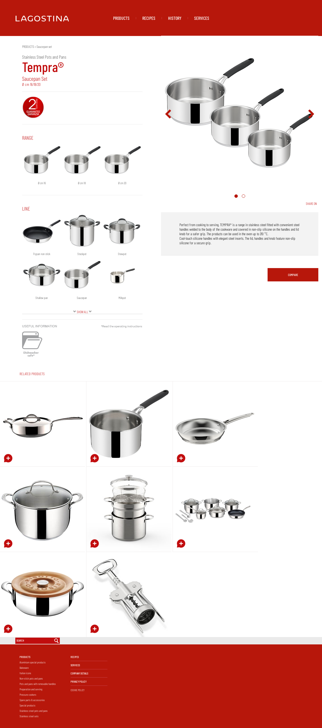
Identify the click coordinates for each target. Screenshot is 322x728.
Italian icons (25, 673)
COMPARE (293, 275)
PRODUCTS (121, 18)
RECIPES (148, 18)
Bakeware (24, 667)
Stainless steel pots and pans (34, 710)
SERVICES (201, 18)
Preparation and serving (31, 689)
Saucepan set (44, 46)
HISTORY (174, 18)
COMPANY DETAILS (79, 673)
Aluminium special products (33, 662)
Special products (27, 705)
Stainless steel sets (29, 716)
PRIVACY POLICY (78, 681)
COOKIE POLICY (77, 690)
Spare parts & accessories (32, 700)
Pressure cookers (28, 694)
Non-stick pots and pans (31, 678)
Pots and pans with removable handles (38, 683)
